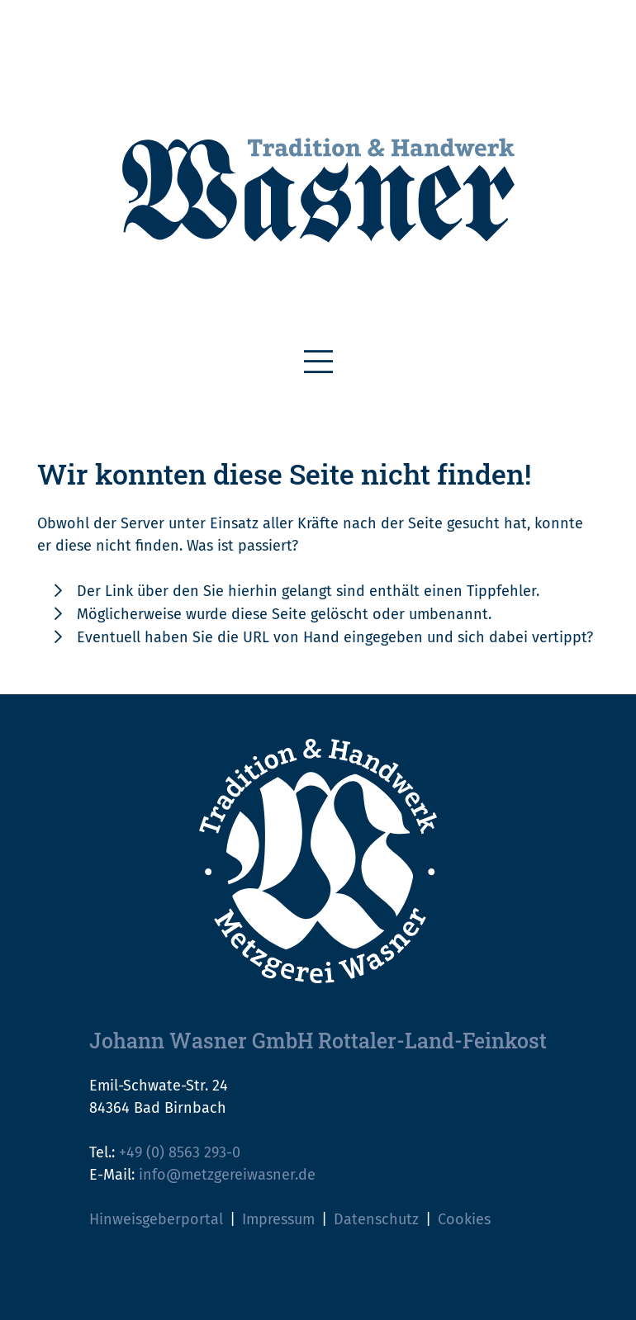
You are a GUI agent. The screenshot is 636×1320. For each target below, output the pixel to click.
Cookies (464, 1219)
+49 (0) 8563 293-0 (179, 1152)
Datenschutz (376, 1219)
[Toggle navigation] (318, 362)
